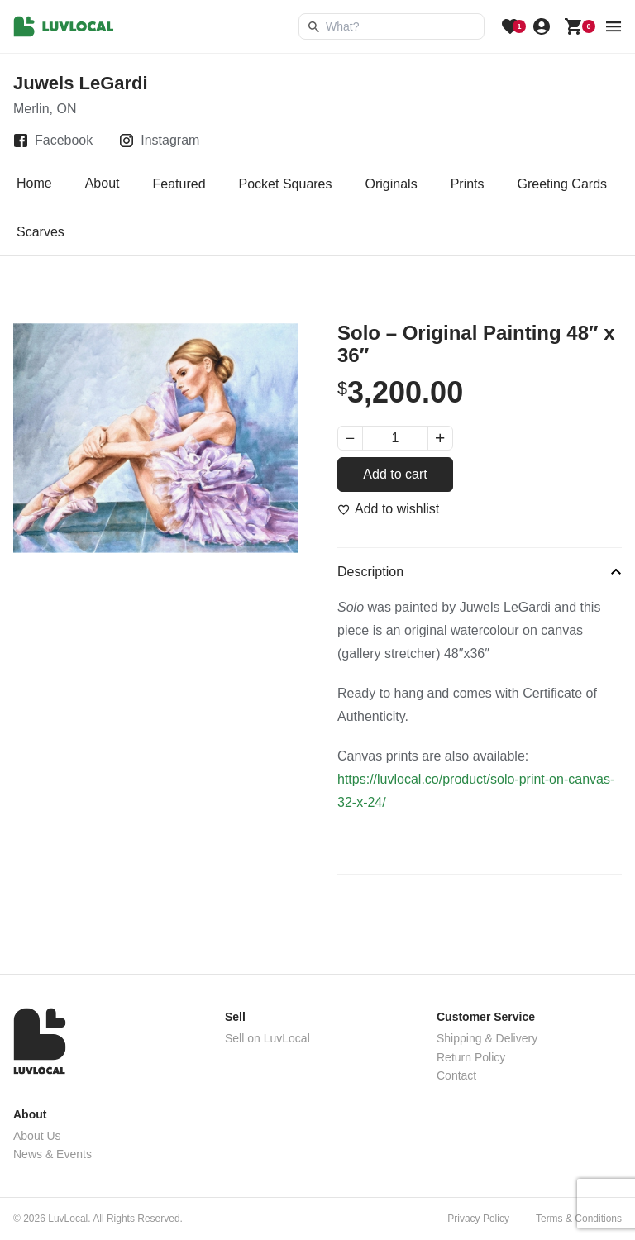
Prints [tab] (468, 184)
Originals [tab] (391, 184)
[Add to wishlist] (388, 509)
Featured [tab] (179, 184)
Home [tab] (34, 184)
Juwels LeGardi (80, 83)
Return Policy (471, 1057)
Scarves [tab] (40, 232)
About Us (37, 1135)
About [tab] (102, 184)
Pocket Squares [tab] (285, 184)
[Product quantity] (395, 438)
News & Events (52, 1154)
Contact (456, 1075)
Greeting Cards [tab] (563, 184)
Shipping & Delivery (487, 1038)
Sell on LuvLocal (267, 1038)
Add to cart (395, 474)
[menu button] (613, 26)
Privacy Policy (478, 1218)
